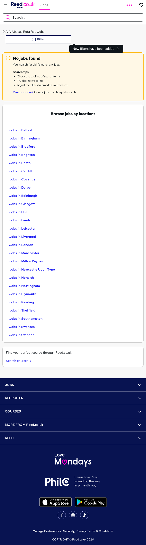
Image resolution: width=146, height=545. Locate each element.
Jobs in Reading (21, 302)
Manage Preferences (47, 531)
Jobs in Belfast (21, 130)
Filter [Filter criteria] (38, 39)
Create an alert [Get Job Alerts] (23, 92)
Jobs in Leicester (22, 228)
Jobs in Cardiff (21, 171)
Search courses (19, 361)
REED (73, 438)
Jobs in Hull (18, 212)
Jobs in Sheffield (22, 310)
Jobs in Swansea (22, 327)
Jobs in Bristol (20, 163)
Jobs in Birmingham (24, 138)
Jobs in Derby (20, 187)
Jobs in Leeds (20, 220)
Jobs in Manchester (24, 253)
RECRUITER (73, 398)
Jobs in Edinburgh (23, 196)
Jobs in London (21, 245)
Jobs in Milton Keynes (26, 261)
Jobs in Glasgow (22, 204)
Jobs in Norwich (21, 277)
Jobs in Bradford (22, 146)
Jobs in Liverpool (22, 237)
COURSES (73, 411)
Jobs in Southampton (26, 318)
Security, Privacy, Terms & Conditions (88, 531)
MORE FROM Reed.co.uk (73, 425)
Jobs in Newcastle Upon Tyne (32, 269)
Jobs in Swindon (21, 335)
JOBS (73, 385)
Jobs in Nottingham (24, 286)
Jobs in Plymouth (22, 294)
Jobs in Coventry (22, 179)
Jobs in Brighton (22, 155)
